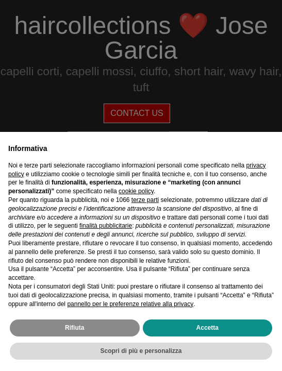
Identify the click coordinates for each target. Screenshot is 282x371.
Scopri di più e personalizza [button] (140, 351)
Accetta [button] (207, 327)
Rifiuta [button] (74, 327)
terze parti (145, 200)
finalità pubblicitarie (105, 225)
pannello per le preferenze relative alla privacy (130, 304)
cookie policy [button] (136, 191)
